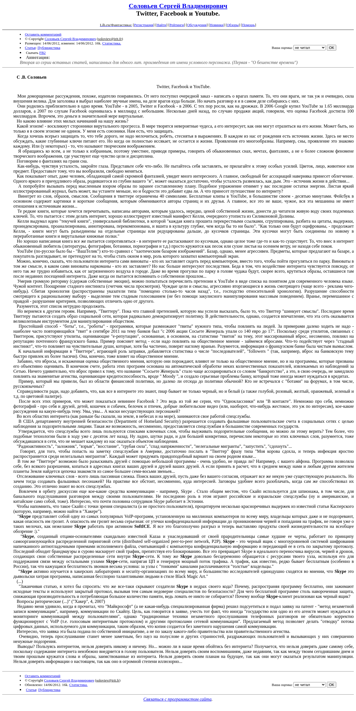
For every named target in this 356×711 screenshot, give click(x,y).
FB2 (42, 53)
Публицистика (49, 48)
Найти (161, 25)
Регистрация (143, 25)
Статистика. (111, 43)
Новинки (216, 25)
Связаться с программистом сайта (178, 699)
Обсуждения (196, 25)
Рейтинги (177, 25)
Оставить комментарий (43, 34)
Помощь (248, 25)
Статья (30, 48)
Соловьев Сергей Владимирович (178, 5)
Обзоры (233, 25)
